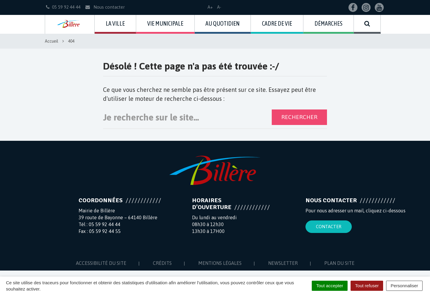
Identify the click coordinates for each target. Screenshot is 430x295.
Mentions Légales (220, 263)
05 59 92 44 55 (105, 231)
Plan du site (339, 263)
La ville (115, 23)
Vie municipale (165, 23)
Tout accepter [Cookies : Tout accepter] (329, 285)
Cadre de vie (277, 23)
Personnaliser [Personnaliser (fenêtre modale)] (404, 285)
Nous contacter (105, 7)
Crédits (162, 263)
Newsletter (283, 263)
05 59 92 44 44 (104, 224)
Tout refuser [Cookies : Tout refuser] (367, 285)
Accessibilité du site (101, 263)
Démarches (328, 23)
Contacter (328, 226)
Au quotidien (222, 23)
